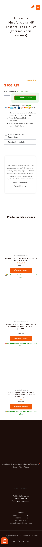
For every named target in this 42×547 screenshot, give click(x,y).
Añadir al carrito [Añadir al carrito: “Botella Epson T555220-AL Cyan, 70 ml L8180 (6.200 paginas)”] (21, 270)
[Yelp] (14, 541)
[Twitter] (23, 541)
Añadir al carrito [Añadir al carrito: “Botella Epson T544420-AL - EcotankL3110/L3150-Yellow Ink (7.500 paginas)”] (21, 407)
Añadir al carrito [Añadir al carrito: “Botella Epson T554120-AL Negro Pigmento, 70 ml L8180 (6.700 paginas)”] (21, 339)
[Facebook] (19, 541)
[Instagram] (28, 541)
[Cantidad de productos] (7, 98)
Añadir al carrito (25, 98)
